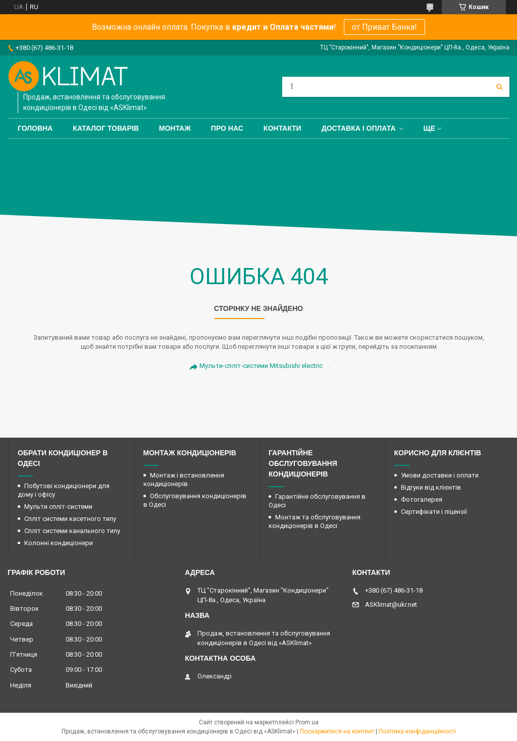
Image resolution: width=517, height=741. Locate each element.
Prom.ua (307, 722)
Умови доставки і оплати (440, 475)
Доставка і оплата (359, 128)
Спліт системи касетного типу (70, 518)
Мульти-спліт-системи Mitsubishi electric (261, 365)
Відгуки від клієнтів (431, 487)
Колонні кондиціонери (58, 543)
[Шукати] (499, 87)
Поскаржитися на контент (337, 731)
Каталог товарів (105, 128)
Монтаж (175, 128)
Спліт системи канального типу (72, 531)
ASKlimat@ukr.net (391, 604)
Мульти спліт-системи (58, 506)
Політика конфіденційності (417, 731)
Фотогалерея (421, 499)
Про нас (227, 128)
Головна (35, 128)
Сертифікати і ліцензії (434, 511)
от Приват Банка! (384, 27)
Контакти (282, 128)
